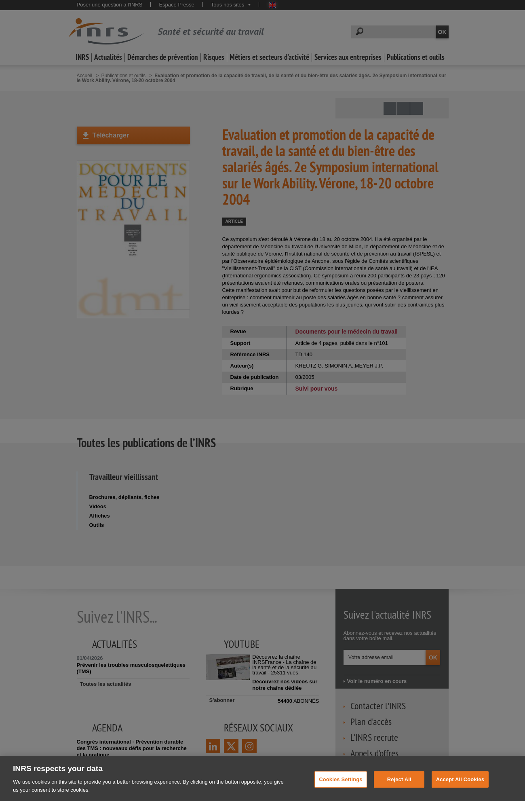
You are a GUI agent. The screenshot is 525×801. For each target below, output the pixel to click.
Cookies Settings (341, 784)
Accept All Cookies (460, 784)
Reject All (399, 784)
